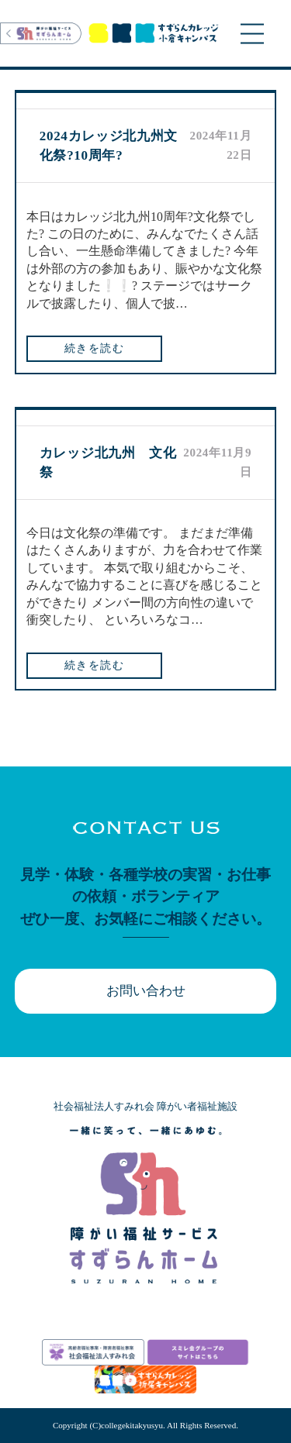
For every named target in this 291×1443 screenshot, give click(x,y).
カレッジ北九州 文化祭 (108, 463)
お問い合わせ (145, 990)
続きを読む (94, 348)
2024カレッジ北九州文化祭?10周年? (109, 146)
